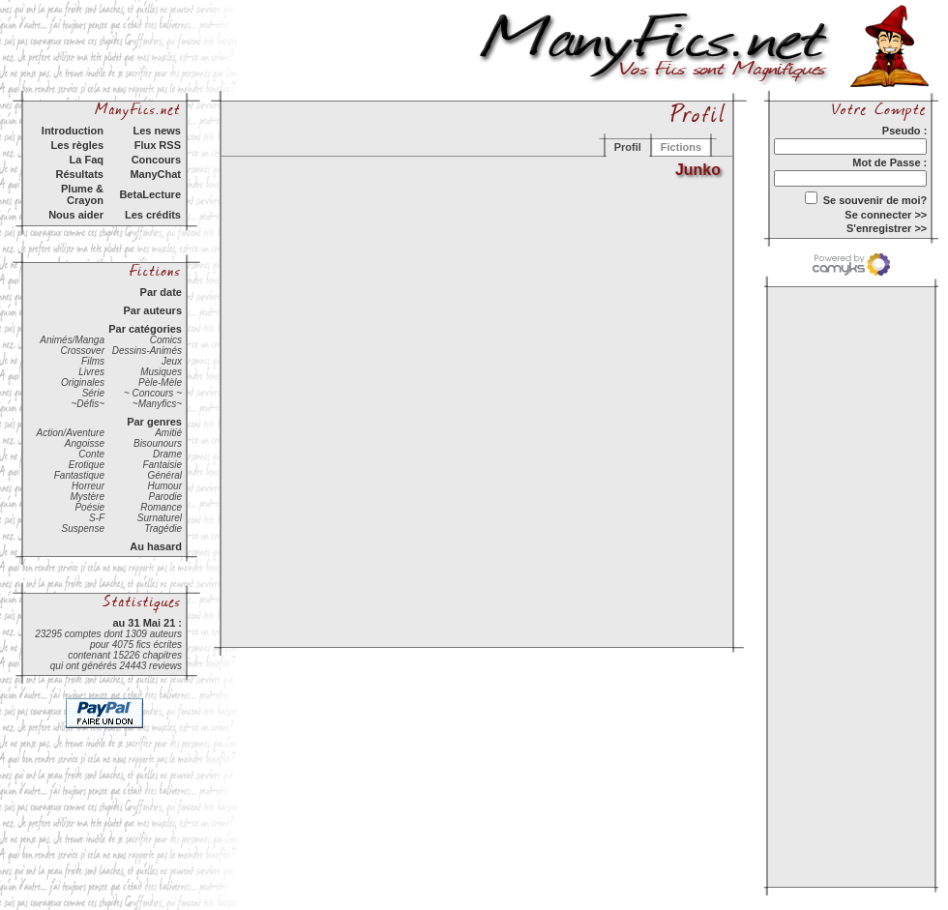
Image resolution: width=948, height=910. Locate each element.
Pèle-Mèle (160, 382)
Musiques (161, 372)
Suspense (83, 528)
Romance (161, 507)
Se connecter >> (885, 214)
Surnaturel (159, 518)
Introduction (73, 130)
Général (164, 475)
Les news (157, 130)
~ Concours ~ (153, 393)
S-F (96, 518)
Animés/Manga (72, 340)
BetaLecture (150, 194)
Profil (627, 147)
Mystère (87, 496)
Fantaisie (162, 464)
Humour (164, 486)
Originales (82, 382)
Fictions (681, 147)
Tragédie (163, 528)
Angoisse (84, 443)
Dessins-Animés (147, 350)
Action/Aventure (70, 432)
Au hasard (156, 546)
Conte (91, 454)
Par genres (154, 421)
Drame (167, 454)
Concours (156, 159)
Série (93, 393)
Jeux (172, 361)
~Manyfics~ (157, 403)
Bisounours (157, 443)
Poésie (89, 507)
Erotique (86, 464)
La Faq (87, 159)
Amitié (168, 432)
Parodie (165, 496)
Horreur (88, 486)
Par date (161, 292)
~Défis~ (88, 403)
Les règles (77, 145)
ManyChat (155, 174)
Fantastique (79, 475)
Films (92, 361)
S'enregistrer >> (886, 228)
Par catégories (145, 329)
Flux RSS (157, 145)
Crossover (82, 350)
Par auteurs (152, 310)
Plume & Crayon (82, 194)
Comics (166, 340)
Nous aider (76, 214)
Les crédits (153, 214)
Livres (91, 372)
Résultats (79, 174)
